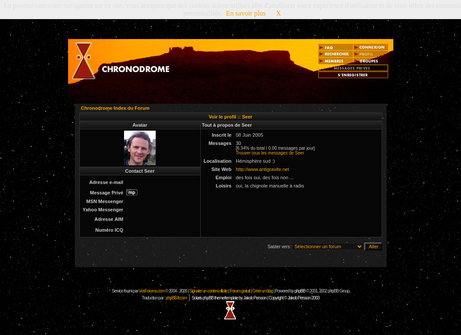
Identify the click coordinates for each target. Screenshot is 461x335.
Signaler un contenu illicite (209, 291)
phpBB (299, 291)
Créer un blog (262, 291)
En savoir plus (246, 13)
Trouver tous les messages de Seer (270, 153)
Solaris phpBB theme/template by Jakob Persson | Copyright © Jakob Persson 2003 (255, 298)
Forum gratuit (240, 291)
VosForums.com (152, 291)
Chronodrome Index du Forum (115, 108)
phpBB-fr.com (176, 298)
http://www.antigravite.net (262, 169)
